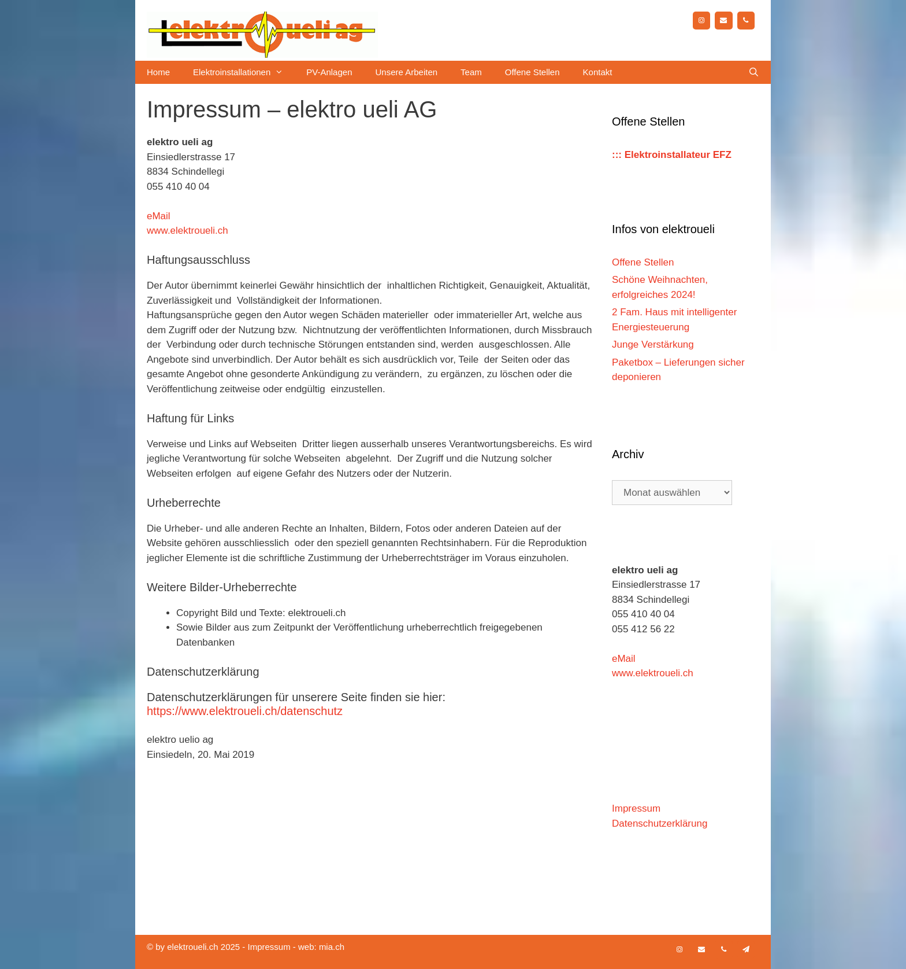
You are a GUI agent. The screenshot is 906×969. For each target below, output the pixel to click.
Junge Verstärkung (653, 344)
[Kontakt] (723, 21)
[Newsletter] (746, 950)
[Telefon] (746, 21)
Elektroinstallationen (244, 72)
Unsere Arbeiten (407, 72)
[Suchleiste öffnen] (754, 72)
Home (158, 72)
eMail (158, 216)
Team (471, 72)
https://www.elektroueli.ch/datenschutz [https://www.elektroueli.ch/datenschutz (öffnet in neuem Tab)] (245, 711)
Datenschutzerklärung (659, 823)
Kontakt (597, 72)
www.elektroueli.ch (187, 230)
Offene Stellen (532, 72)
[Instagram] (701, 21)
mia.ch (331, 947)
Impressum (636, 808)
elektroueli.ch (192, 947)
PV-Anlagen (329, 72)
